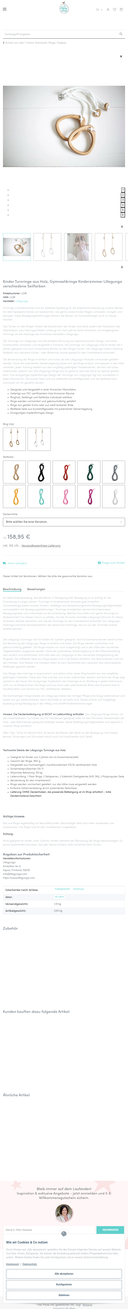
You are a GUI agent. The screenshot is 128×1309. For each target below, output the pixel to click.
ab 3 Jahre (59, 897)
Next (122, 267)
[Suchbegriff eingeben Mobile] (60, 34)
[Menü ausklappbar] (4, 7)
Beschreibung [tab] (12, 589)
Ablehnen (63, 1295)
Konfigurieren (64, 1284)
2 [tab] (123, 195)
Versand (87, 1305)
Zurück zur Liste (15, 43)
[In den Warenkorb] (6, 50)
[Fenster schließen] (121, 56)
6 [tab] (123, 215)
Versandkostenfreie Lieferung (41, 545)
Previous (122, 226)
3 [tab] (123, 200)
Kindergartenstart (62, 889)
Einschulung (78, 889)
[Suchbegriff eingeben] (121, 34)
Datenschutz (30, 1264)
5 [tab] (123, 210)
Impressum (12, 1264)
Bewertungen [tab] (36, 589)
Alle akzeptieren (64, 1273)
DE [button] (97, 9)
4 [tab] (123, 205)
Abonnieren (110, 1230)
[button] (107, 10)
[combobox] (64, 522)
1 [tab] (123, 190)
